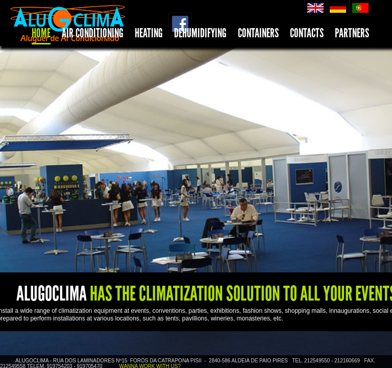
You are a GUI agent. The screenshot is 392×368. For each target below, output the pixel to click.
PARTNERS (352, 33)
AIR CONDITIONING (93, 33)
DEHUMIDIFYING (200, 33)
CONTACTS (307, 33)
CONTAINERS (258, 33)
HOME (41, 33)
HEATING (149, 33)
